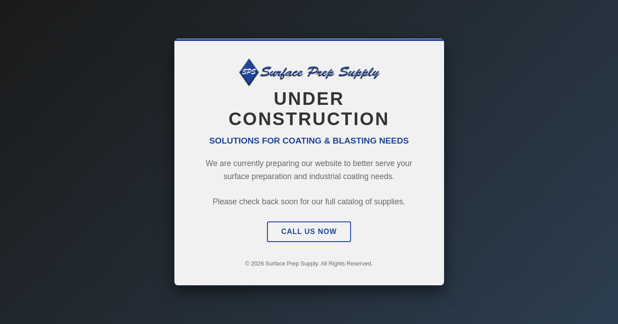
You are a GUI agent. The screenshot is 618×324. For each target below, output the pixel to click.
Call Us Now (309, 231)
